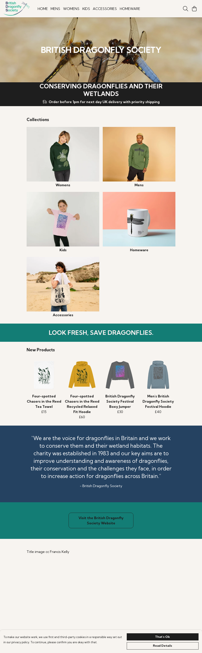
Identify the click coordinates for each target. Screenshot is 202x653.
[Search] (185, 8)
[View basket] (194, 8)
